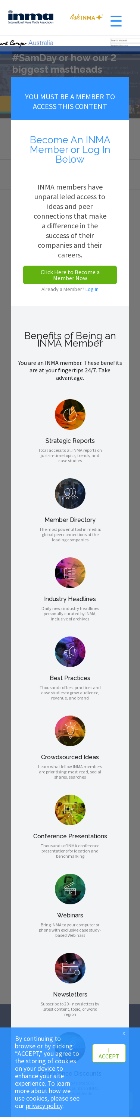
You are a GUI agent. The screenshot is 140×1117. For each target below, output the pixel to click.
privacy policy (44, 1106)
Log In (92, 289)
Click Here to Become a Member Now (70, 275)
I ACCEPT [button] (109, 1053)
